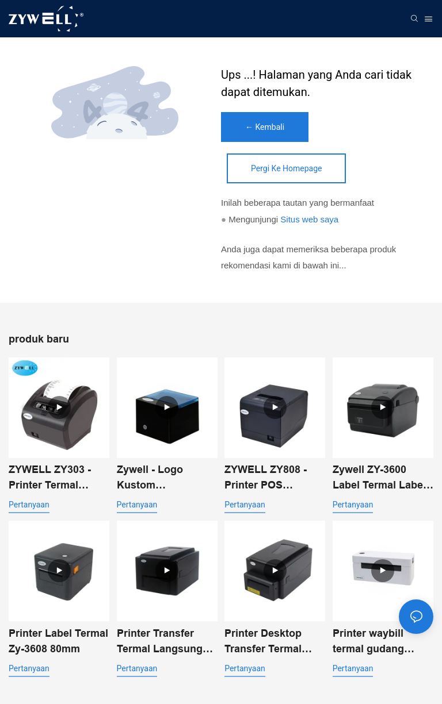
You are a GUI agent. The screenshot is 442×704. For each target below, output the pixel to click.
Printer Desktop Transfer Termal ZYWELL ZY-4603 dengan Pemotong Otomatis (269, 642)
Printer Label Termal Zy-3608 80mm (58, 641)
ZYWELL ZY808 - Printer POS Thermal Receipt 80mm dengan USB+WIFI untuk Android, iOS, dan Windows (268, 478)
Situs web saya (309, 219)
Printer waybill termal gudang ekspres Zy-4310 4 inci (377, 642)
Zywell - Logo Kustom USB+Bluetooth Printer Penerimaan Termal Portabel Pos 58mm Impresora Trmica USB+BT (166, 478)
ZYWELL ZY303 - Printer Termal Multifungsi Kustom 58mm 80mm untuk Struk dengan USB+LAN (57, 478)
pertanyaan (29, 504)
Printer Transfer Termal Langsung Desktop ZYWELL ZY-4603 (160, 642)
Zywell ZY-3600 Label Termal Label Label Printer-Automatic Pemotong (379, 478)
